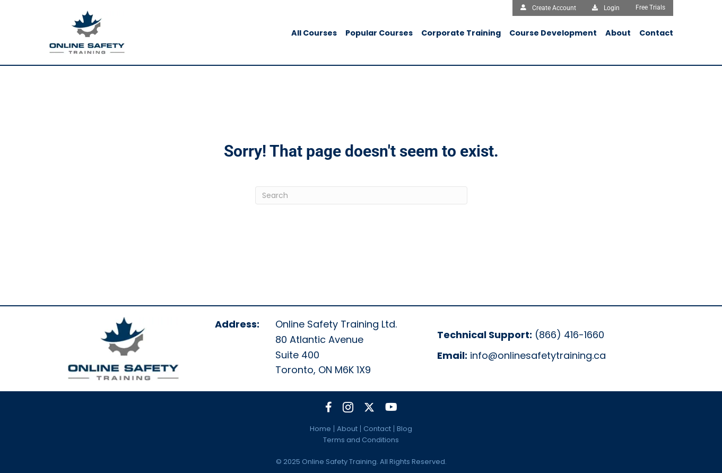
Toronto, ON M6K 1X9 (323, 369)
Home (320, 428)
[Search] (361, 195)
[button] (328, 407)
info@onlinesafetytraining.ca (538, 355)
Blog (404, 428)
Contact (377, 428)
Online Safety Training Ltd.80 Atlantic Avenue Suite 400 (336, 339)
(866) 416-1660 (569, 334)
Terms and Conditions (361, 439)
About (347, 428)
